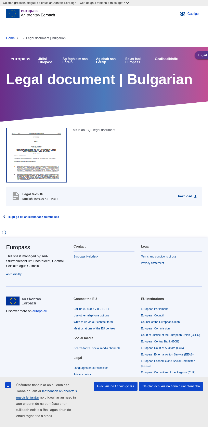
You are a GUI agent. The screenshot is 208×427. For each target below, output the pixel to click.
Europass (18, 247)
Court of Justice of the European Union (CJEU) (170, 335)
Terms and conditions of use (158, 256)
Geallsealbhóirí (166, 59)
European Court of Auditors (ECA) (162, 348)
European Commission (155, 328)
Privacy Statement (152, 263)
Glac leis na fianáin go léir (115, 386)
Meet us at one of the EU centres (94, 328)
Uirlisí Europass (45, 60)
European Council (152, 315)
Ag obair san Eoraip (106, 60)
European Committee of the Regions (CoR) (168, 372)
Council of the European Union (160, 322)
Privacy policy (82, 374)
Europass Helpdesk (86, 256)
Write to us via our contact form (93, 322)
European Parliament (154, 309)
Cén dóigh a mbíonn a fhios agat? (104, 2)
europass (20, 58)
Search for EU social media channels (97, 348)
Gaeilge (189, 13)
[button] (36, 154)
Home (10, 38)
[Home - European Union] (30, 14)
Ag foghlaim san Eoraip (75, 60)
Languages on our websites (91, 367)
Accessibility (14, 274)
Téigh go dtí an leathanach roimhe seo (33, 216)
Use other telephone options (91, 315)
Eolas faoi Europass (133, 60)
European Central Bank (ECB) (160, 341)
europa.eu (39, 311)
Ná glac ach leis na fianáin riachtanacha (171, 386)
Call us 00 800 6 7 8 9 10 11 (91, 309)
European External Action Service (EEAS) (167, 354)
